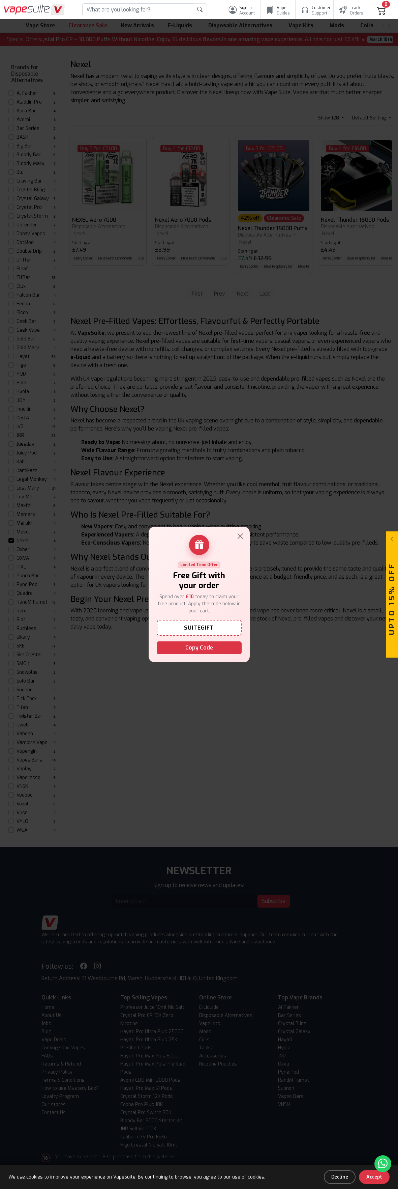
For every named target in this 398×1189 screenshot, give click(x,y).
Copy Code (199, 647)
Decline (339, 1177)
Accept (374, 1177)
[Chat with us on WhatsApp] (382, 1163)
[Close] (240, 536)
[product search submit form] (200, 9)
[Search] (137, 9)
